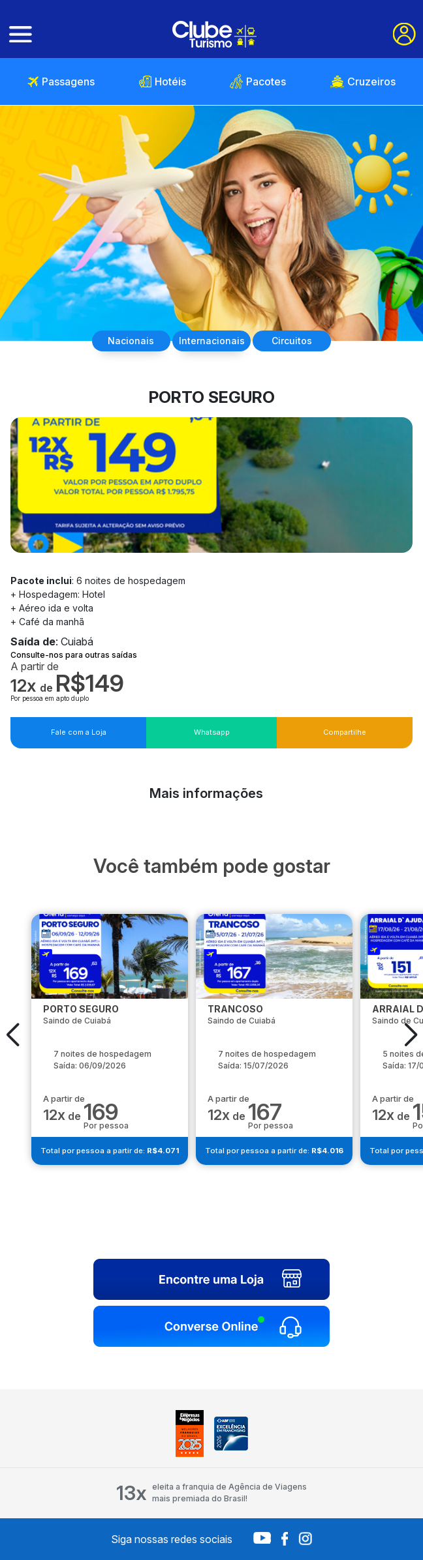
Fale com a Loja (78, 732)
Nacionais (131, 340)
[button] (12, 1034)
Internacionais (212, 340)
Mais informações (206, 793)
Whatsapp (212, 732)
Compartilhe (344, 732)
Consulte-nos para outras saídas (73, 655)
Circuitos (292, 340)
